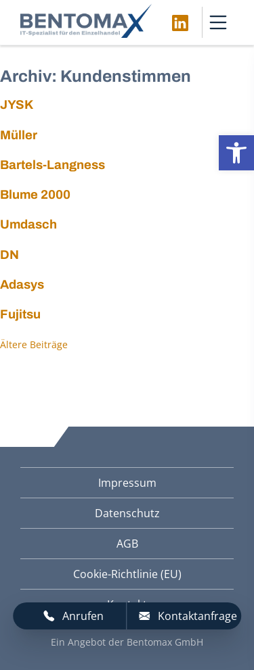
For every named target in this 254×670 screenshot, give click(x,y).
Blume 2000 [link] (35, 194)
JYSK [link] (16, 105)
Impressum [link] (127, 482)
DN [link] (9, 255)
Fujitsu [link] (20, 314)
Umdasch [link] (28, 224)
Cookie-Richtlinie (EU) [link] (127, 574)
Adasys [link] (22, 284)
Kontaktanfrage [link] (188, 615)
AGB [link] (127, 543)
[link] (236, 152)
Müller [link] (18, 135)
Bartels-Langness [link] (52, 165)
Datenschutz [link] (127, 513)
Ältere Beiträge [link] (34, 344)
